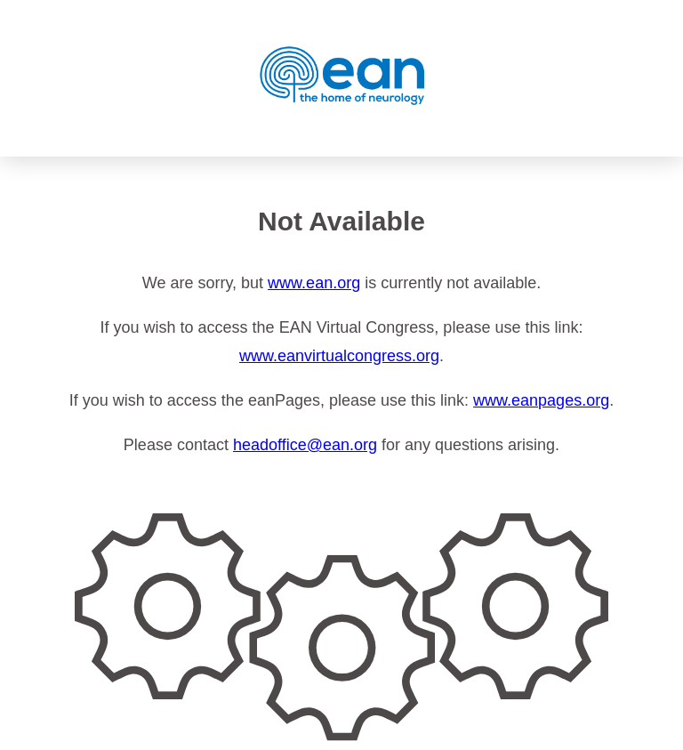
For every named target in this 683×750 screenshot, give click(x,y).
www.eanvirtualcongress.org (339, 356)
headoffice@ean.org (305, 445)
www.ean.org (314, 283)
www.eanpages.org (541, 400)
